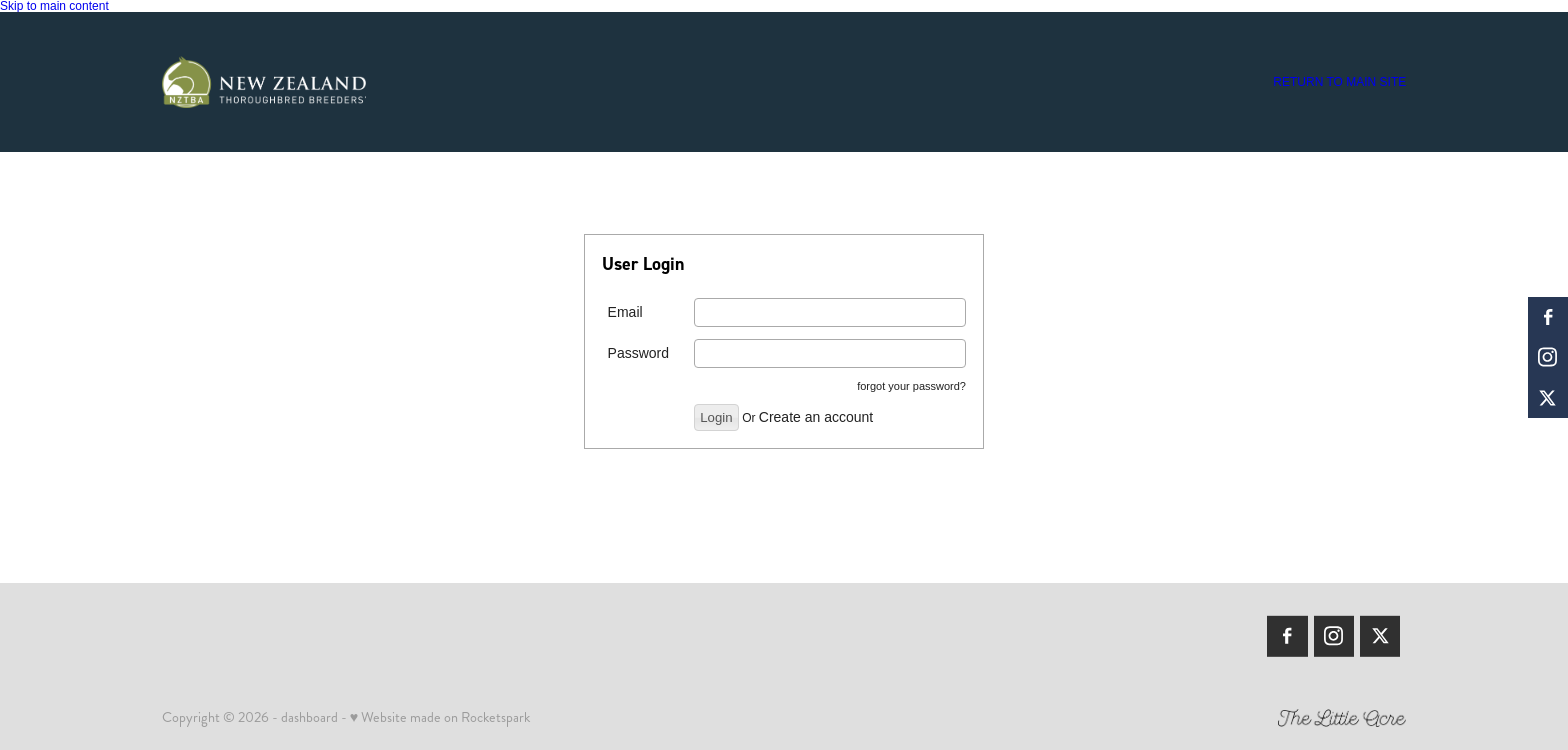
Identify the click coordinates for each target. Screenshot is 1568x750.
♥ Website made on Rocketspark (440, 717)
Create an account (816, 417)
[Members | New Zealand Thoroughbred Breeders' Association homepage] (286, 82)
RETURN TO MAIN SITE (1339, 82)
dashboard (309, 717)
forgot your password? (911, 386)
